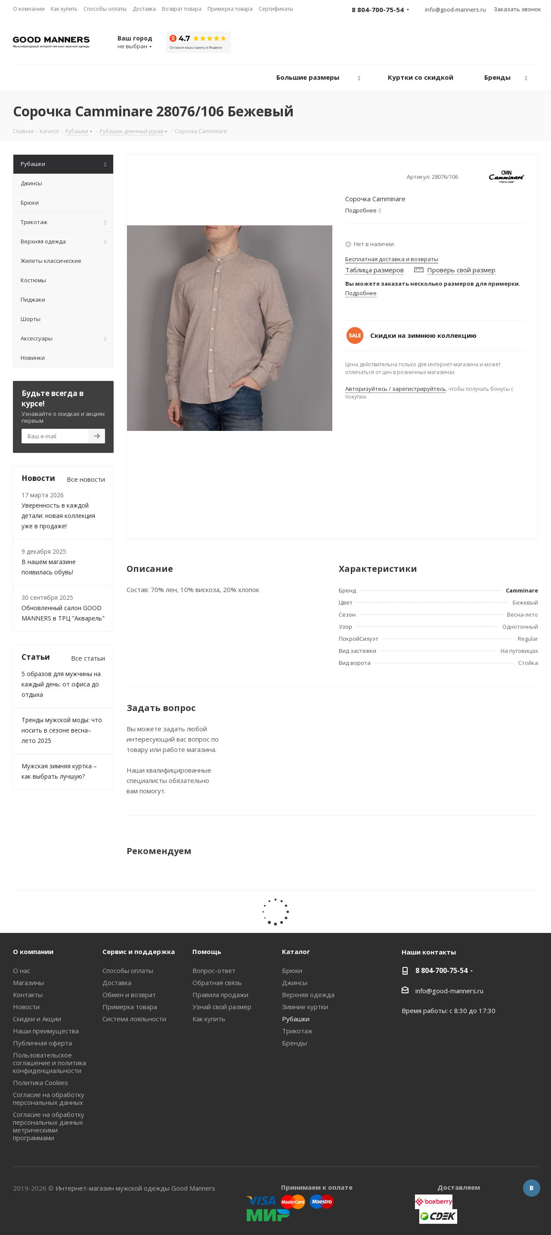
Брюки (292, 970)
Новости (26, 1006)
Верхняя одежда (308, 994)
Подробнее (361, 293)
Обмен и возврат (129, 994)
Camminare (522, 590)
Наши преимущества (46, 1030)
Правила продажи (220, 994)
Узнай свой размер (221, 1006)
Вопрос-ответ (213, 970)
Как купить (209, 1018)
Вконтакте (531, 1188)
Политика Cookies (40, 1082)
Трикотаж (297, 1030)
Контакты (28, 994)
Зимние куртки (305, 1006)
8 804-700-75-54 (441, 970)
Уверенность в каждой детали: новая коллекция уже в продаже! (58, 515)
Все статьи (88, 658)
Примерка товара (129, 1006)
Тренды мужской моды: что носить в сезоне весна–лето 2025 (62, 730)
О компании (33, 951)
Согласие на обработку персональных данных (48, 1098)
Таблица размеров (374, 269)
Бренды (294, 1043)
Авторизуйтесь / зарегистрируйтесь (395, 389)
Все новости (86, 479)
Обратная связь (217, 982)
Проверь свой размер (461, 269)
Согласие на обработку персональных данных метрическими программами (48, 1126)
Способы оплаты (127, 970)
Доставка (116, 982)
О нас (21, 970)
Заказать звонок (517, 9)
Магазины (28, 982)
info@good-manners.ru (455, 9)
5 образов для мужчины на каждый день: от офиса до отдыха (61, 684)
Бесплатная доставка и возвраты (391, 259)
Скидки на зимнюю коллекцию (423, 335)
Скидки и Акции (37, 1018)
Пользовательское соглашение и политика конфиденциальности (49, 1063)
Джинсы (294, 982)
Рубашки (296, 1018)
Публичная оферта (42, 1043)
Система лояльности (134, 1018)
